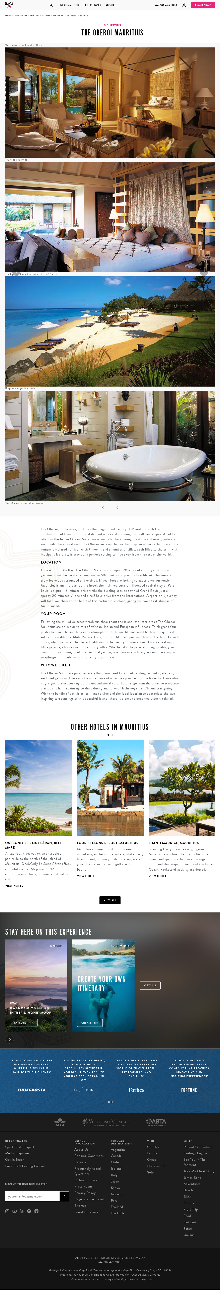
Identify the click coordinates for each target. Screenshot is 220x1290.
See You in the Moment (195, 1162)
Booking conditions (89, 1155)
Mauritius (58, 15)
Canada (116, 1155)
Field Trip (191, 1209)
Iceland (116, 1168)
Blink (188, 1196)
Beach (188, 1190)
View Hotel (14, 886)
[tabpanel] (36, 817)
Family (152, 1153)
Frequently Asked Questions (87, 1171)
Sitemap (80, 1205)
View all (110, 900)
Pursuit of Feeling (198, 1146)
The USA (117, 1213)
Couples (153, 1146)
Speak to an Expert (19, 1146)
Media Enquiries (17, 1153)
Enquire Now (203, 5)
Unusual (190, 1234)
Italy (114, 1174)
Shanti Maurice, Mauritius (174, 843)
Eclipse (189, 1203)
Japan (115, 1181)
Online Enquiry (85, 1180)
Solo (150, 1172)
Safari (188, 1228)
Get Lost (190, 1222)
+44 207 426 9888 (165, 5)
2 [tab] (112, 1102)
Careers (80, 1162)
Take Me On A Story (199, 1171)
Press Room (83, 1186)
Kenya (115, 1187)
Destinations (69, 5)
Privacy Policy (85, 1192)
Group (151, 1159)
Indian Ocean (43, 15)
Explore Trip (23, 1023)
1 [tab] (109, 1102)
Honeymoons (157, 1165)
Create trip (89, 1023)
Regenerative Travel (89, 1199)
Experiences (92, 5)
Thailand (117, 1206)
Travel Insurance (86, 1212)
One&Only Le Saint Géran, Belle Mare (34, 845)
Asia (31, 15)
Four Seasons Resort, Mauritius (108, 843)
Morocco (117, 1194)
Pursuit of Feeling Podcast (25, 1165)
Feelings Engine (195, 1153)
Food (187, 1215)
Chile (115, 1162)
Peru (114, 1200)
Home (8, 15)
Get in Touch (14, 1159)
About (109, 5)
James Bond (193, 1177)
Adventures (192, 1183)
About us (81, 1149)
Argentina (118, 1149)
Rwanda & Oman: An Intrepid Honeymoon (31, 1010)
